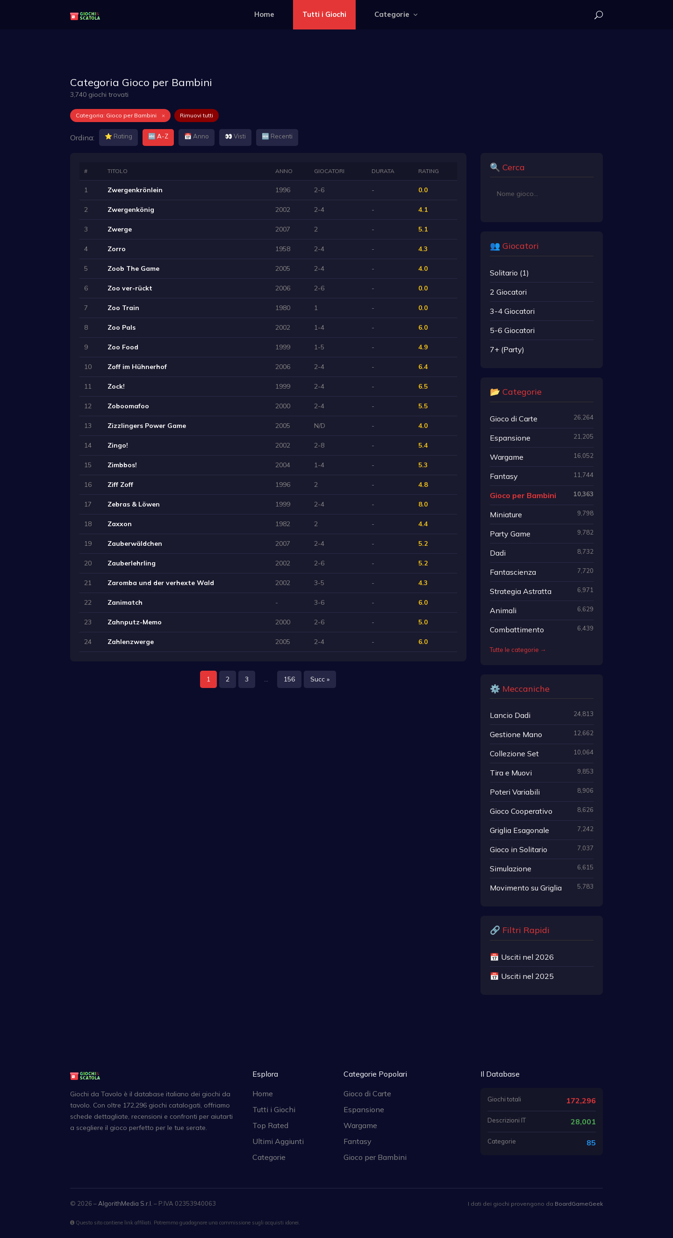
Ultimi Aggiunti (278, 1141)
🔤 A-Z (158, 136)
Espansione (364, 1109)
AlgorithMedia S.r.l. (125, 1203)
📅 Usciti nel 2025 (522, 976)
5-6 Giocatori (512, 330)
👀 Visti (235, 136)
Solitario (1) (509, 272)
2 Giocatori (508, 292)
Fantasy (358, 1141)
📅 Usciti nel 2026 (522, 957)
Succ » (319, 679)
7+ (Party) (507, 349)
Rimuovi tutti (196, 115)
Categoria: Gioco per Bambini (120, 115)
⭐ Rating (118, 136)
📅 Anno (196, 136)
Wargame (360, 1125)
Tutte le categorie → (518, 649)
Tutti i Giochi (324, 14)
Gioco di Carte (367, 1093)
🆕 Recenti (277, 136)
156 (289, 679)
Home (264, 14)
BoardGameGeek (579, 1203)
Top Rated (270, 1125)
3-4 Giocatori (512, 311)
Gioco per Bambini (375, 1157)
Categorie (396, 14)
